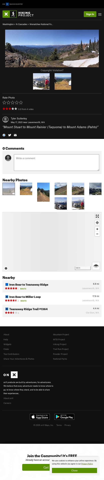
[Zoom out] (97, 233)
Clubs (6, 349)
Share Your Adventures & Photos (18, 358)
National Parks (60, 358)
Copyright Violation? (52, 70)
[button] (3, 135)
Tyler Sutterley (19, 118)
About (6, 334)
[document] (74, 466)
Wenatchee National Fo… (41, 24)
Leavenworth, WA (36, 122)
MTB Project (59, 339)
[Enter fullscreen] (97, 216)
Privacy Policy (87, 464)
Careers (7, 403)
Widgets (7, 344)
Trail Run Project (61, 349)
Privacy (68, 425)
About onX (8, 398)
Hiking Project (59, 344)
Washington (8, 24)
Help (5, 339)
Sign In (90, 14)
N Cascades (21, 24)
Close (74, 470)
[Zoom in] (97, 229)
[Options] (96, 266)
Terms (59, 425)
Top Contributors (11, 354)
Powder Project (60, 354)
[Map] (52, 241)
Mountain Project (61, 334)
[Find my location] (97, 222)
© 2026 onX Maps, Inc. (43, 425)
